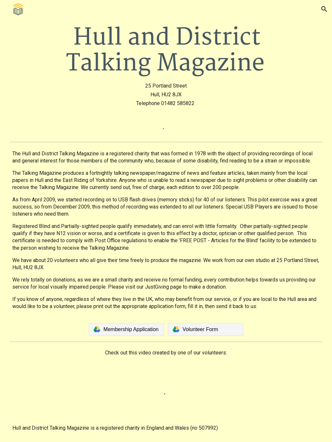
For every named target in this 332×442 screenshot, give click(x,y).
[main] (166, 94)
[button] (324, 9)
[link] (126, 329)
